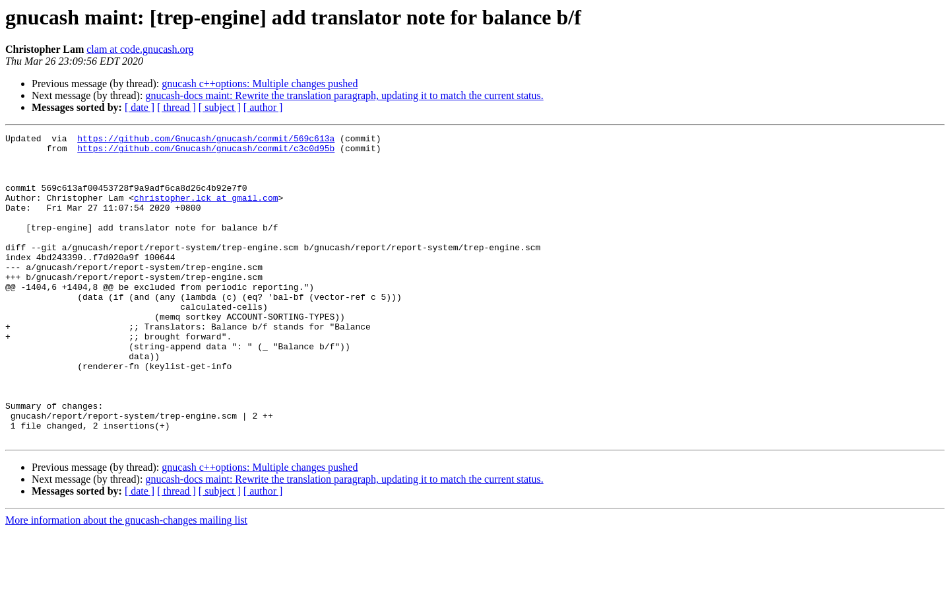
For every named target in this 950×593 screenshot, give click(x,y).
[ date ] (139, 107)
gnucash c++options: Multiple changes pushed (260, 83)
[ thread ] (176, 107)
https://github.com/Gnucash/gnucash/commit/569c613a (205, 140)
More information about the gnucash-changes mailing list (126, 581)
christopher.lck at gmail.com (206, 211)
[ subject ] (220, 107)
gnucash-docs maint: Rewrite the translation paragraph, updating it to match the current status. (344, 95)
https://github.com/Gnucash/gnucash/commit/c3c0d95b (205, 152)
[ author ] (263, 107)
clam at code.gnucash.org (139, 49)
